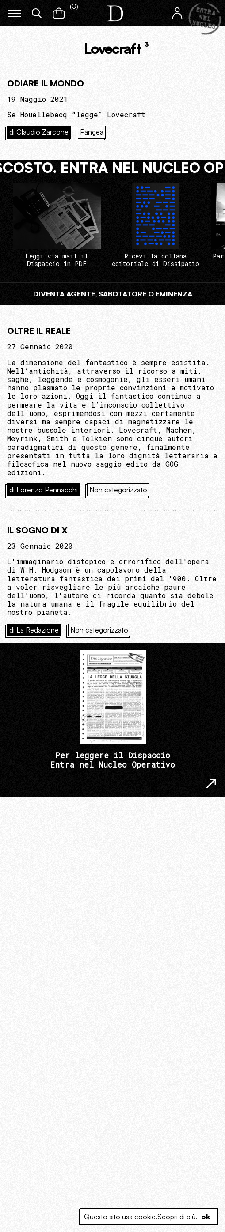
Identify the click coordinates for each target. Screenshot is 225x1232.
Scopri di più (176, 1217)
